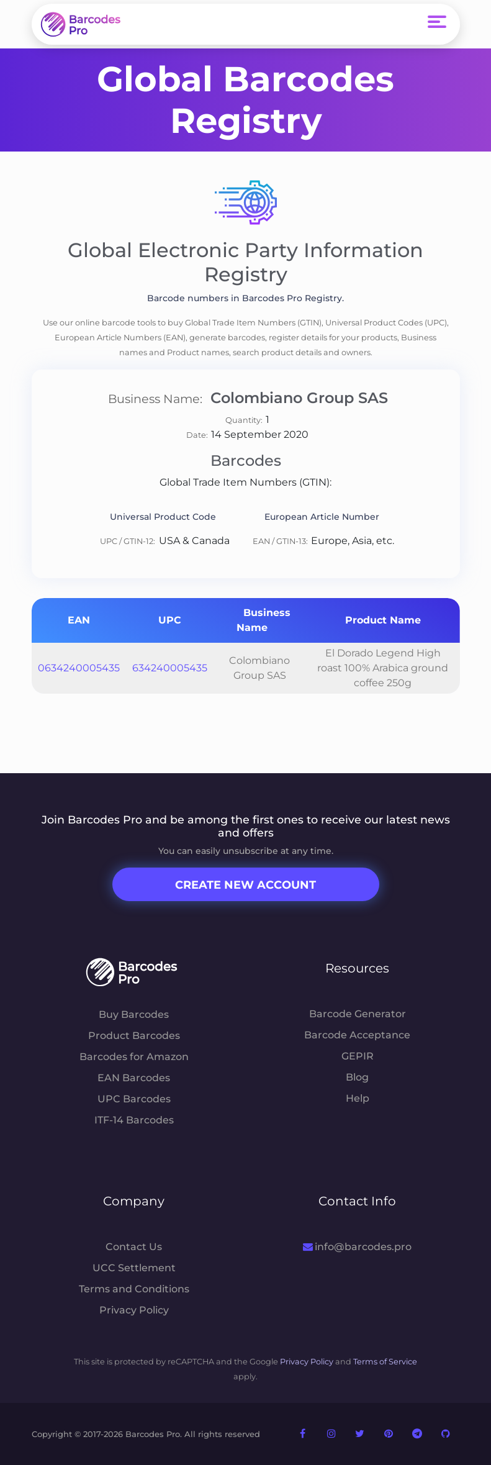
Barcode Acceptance (357, 1035)
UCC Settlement (134, 1268)
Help (357, 1098)
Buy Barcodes (134, 1014)
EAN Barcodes (133, 1078)
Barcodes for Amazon (134, 1057)
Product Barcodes (134, 1035)
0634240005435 (79, 668)
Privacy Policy (134, 1310)
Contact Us (134, 1247)
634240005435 (169, 668)
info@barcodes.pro (357, 1247)
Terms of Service (385, 1361)
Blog (357, 1077)
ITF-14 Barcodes (134, 1120)
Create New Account (245, 885)
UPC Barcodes (134, 1099)
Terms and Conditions (134, 1289)
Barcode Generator (357, 1014)
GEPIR (357, 1056)
